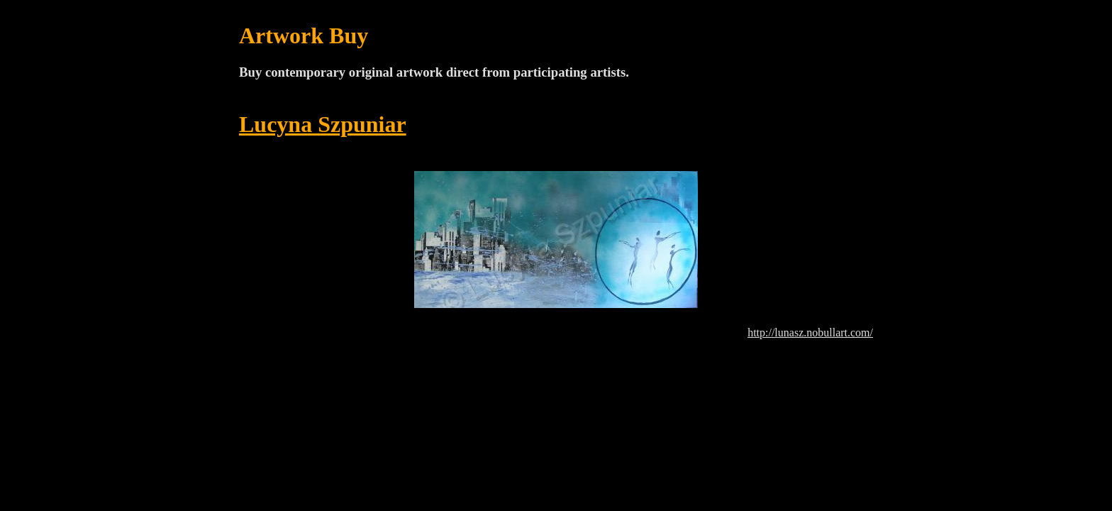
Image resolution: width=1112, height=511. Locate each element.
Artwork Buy (303, 35)
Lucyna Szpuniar (322, 124)
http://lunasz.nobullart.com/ (810, 332)
